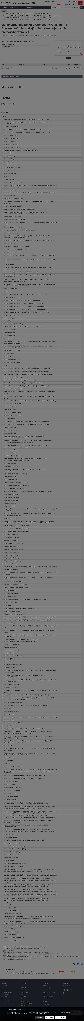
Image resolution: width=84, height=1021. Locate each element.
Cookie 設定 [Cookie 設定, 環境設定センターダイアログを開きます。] (39, 1017)
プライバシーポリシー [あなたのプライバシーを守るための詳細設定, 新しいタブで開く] (40, 1013)
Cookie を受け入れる (61, 1017)
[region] (42, 1014)
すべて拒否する (49, 1017)
